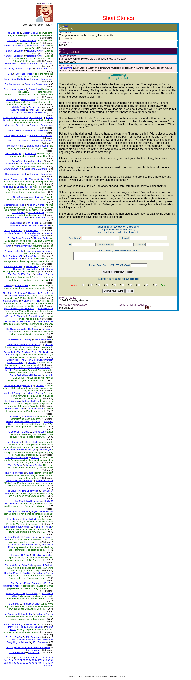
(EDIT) (66, 26)
